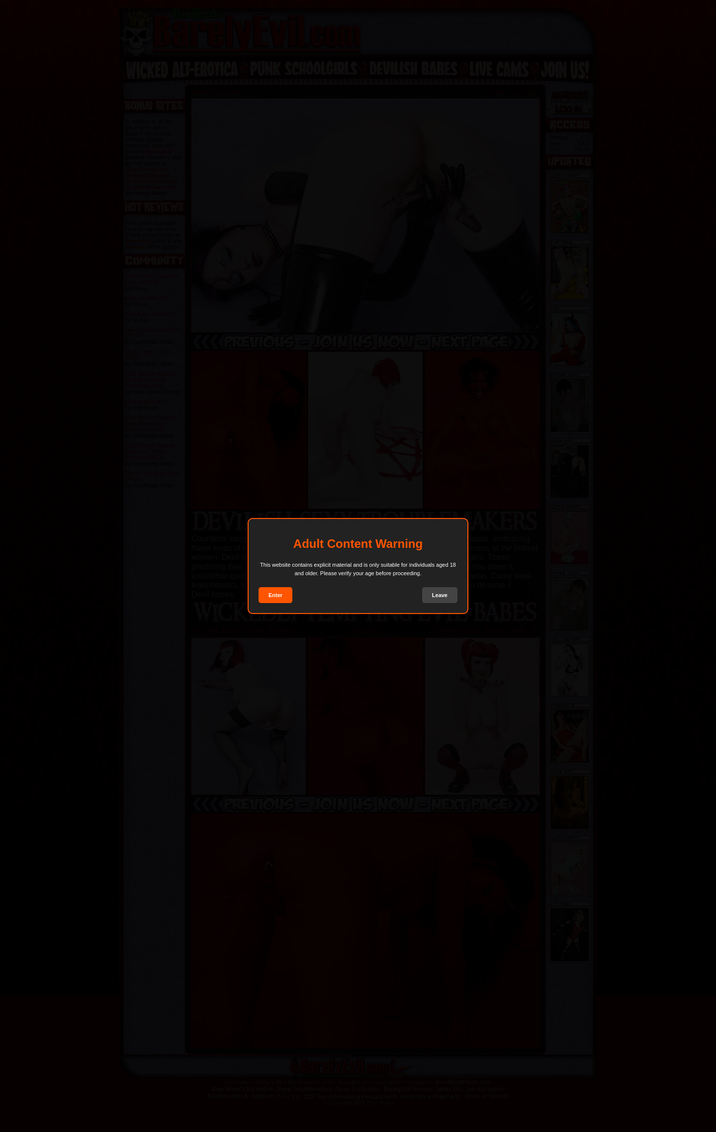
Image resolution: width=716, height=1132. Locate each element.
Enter (275, 595)
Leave (440, 595)
